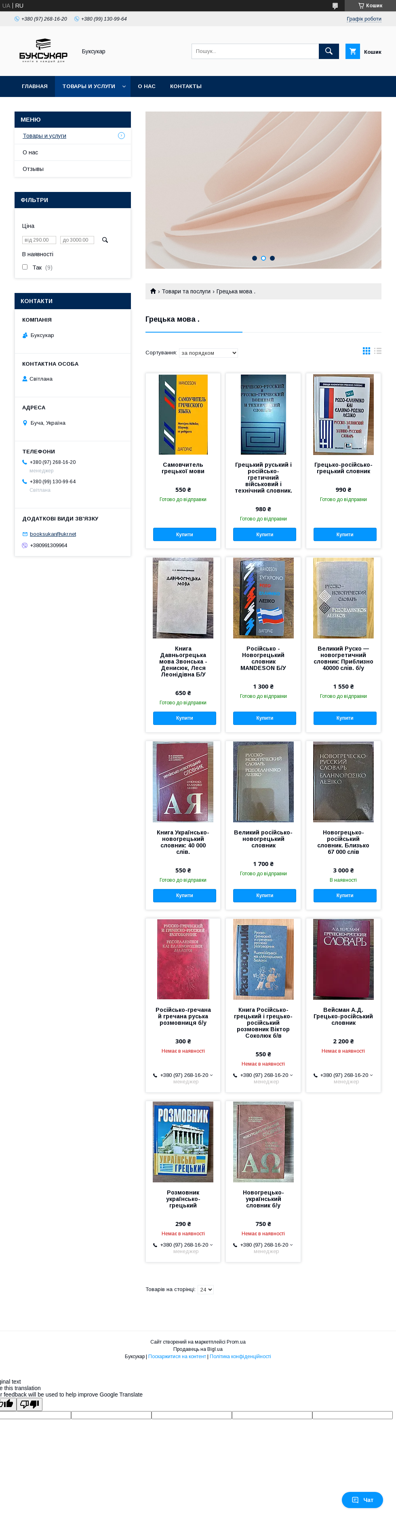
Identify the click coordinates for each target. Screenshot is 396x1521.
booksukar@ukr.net (53, 534)
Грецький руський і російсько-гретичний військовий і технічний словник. (263, 477)
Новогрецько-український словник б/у (263, 1199)
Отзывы (33, 169)
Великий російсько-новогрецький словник (263, 839)
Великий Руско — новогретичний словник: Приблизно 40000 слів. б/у (343, 658)
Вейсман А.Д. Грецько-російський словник (343, 1016)
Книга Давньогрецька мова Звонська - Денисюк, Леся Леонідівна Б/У (183, 661)
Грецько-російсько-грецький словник (343, 467)
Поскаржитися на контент (177, 1356)
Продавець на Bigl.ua (198, 1349)
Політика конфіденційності (240, 1356)
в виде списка (377, 352)
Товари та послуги (186, 291)
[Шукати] (329, 51)
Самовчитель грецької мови (183, 467)
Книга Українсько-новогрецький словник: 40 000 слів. (183, 842)
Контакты (186, 86)
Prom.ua (236, 1342)
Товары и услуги (88, 86)
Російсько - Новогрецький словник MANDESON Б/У (263, 658)
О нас (147, 86)
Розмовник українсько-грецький (183, 1199)
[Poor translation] (29, 1404)
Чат (362, 1500)
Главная (35, 86)
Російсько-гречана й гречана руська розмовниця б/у (183, 1016)
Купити (184, 534)
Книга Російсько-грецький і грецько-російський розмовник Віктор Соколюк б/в (263, 1023)
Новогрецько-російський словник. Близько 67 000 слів (343, 842)
